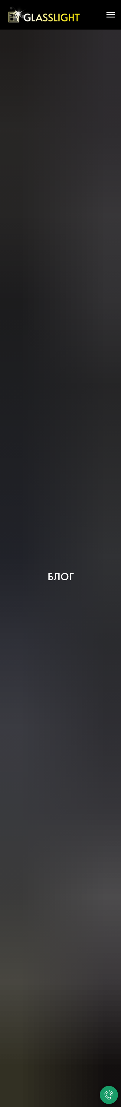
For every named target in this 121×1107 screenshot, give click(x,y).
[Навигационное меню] (110, 15)
